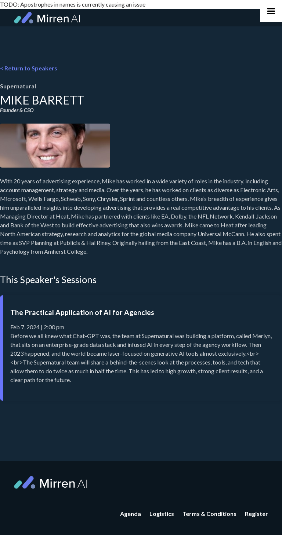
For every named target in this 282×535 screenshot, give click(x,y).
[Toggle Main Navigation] (271, 11)
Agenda (130, 513)
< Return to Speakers (28, 68)
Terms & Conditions (209, 513)
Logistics (161, 513)
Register (256, 513)
